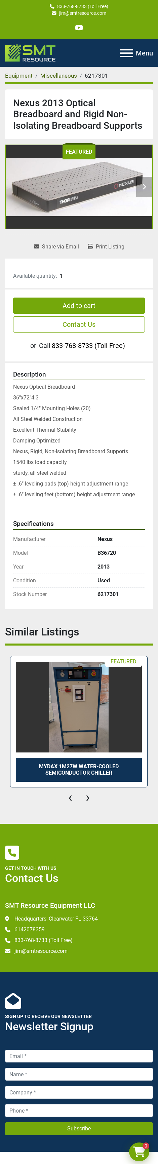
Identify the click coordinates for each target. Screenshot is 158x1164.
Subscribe (79, 1128)
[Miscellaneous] (58, 75)
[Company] (79, 1092)
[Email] (79, 1056)
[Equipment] (19, 75)
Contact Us (79, 324)
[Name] (79, 1074)
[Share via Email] (56, 246)
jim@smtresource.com (82, 13)
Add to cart (79, 306)
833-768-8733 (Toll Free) (82, 6)
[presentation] (70, 797)
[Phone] (79, 1110)
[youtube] (78, 27)
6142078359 (29, 929)
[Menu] (126, 53)
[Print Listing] (106, 246)
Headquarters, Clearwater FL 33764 (56, 919)
